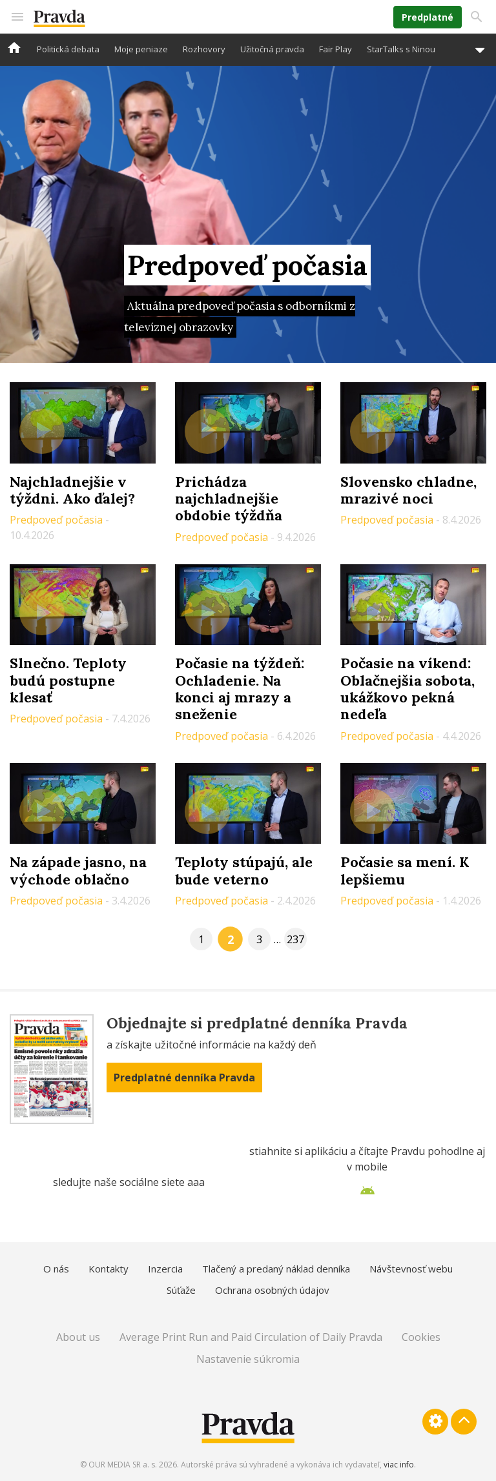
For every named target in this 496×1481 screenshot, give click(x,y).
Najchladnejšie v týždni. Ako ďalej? (72, 490)
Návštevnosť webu (411, 1268)
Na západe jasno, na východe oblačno (78, 870)
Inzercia (165, 1268)
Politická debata (68, 49)
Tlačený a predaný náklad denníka (276, 1268)
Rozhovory (204, 49)
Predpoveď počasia (57, 520)
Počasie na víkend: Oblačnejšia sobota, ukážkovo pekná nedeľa (407, 688)
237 (295, 939)
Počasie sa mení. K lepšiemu (404, 870)
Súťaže (181, 1289)
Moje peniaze (141, 49)
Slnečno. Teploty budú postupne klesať (68, 680)
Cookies (421, 1337)
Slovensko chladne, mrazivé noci (408, 490)
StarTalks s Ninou (401, 49)
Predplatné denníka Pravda (184, 1077)
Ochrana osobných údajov (272, 1289)
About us (78, 1337)
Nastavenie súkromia (248, 1359)
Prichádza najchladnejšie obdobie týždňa (228, 499)
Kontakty (108, 1268)
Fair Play (335, 49)
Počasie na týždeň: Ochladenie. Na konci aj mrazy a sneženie (239, 688)
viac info (399, 1464)
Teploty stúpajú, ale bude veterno (244, 870)
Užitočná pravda (272, 49)
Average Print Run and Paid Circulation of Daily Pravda (250, 1337)
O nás (56, 1268)
